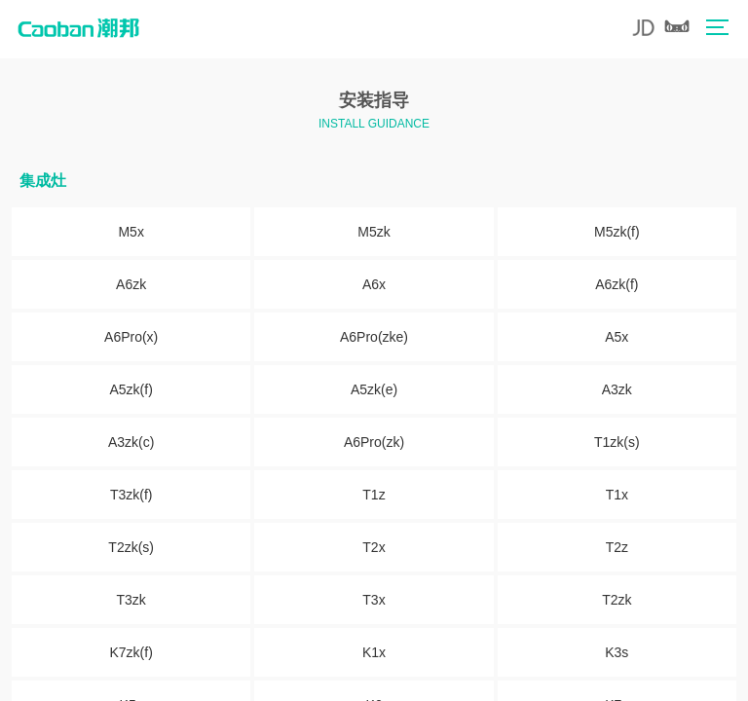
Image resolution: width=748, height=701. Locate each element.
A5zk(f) (130, 389)
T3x (373, 600)
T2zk (616, 600)
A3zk (617, 389)
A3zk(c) (131, 442)
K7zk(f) (130, 652)
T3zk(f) (131, 494)
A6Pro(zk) (374, 442)
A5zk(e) (374, 389)
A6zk (131, 284)
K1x (374, 652)
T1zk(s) (617, 442)
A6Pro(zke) (374, 337)
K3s (616, 652)
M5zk (373, 232)
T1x (617, 494)
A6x (374, 284)
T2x (373, 547)
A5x (616, 337)
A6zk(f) (616, 284)
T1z (373, 494)
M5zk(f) (617, 232)
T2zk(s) (131, 547)
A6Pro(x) (131, 337)
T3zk (130, 600)
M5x (130, 232)
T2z (617, 547)
